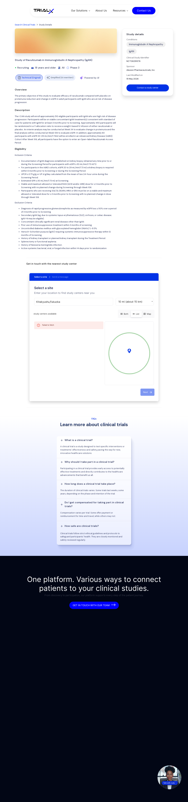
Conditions (131, 39)
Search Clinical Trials (25, 24)
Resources (119, 10)
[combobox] (73, 302)
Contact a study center (147, 87)
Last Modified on (134, 75)
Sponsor (130, 66)
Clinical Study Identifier (137, 57)
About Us (101, 10)
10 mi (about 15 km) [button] (130, 301)
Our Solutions (79, 10)
